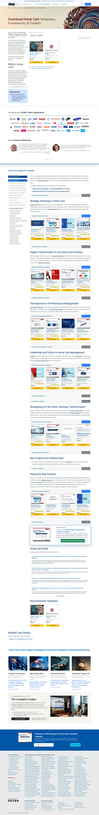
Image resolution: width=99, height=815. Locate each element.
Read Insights (86, 195)
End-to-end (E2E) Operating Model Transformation (50, 380)
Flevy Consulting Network (13, 772)
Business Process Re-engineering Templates (33, 771)
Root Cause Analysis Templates (80, 763)
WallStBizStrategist (67, 439)
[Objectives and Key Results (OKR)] (37, 324)
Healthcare (24, 220)
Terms (12, 789)
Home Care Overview (14, 180)
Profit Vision (33, 57)
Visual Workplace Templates (80, 796)
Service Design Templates (79, 771)
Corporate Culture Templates (30, 784)
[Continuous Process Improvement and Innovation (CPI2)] (83, 373)
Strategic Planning (14, 238)
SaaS (36, 685)
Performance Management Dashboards (65, 776)
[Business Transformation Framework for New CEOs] (52, 429)
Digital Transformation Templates (47, 758)
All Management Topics (17, 7)
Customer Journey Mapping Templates (32, 792)
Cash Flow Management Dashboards (32, 774)
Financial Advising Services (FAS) (48, 809)
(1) (33, 35)
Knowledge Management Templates (48, 796)
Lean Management (61, 804)
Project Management (60, 683)
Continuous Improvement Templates (32, 781)
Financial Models (12, 764)
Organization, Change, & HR (30, 807)
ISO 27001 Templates (45, 778)
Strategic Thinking (14, 240)
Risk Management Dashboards (80, 761)
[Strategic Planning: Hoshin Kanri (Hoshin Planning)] (68, 223)
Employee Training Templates (47, 764)
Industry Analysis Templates (46, 784)
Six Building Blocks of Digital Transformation (67, 281)
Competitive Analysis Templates (31, 779)
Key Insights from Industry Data (16, 195)
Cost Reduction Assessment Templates (32, 789)
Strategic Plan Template (83, 229)
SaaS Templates (77, 764)
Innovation (12, 223)
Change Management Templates (31, 776)
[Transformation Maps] (83, 429)
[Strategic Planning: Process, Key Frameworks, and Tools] (37, 223)
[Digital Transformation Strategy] (37, 275)
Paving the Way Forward (14, 197)
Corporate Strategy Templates (30, 786)
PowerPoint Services (12, 774)
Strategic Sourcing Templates (80, 779)
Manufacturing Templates (63, 763)
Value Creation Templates (79, 794)
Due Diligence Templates (46, 760)
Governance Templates (45, 771)
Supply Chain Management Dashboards (82, 784)
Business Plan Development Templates (32, 768)
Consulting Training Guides (46, 807)
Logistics (53, 685)
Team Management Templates (80, 789)
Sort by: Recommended (84, 38)
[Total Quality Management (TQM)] (68, 373)
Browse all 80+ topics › (34, 689)
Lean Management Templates (64, 758)
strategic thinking (43, 180)
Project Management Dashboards (64, 794)
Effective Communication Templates (48, 761)
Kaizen (33, 378)
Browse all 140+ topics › (56, 687)
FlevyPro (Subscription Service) (14, 769)
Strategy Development (15, 243)
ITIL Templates (44, 781)
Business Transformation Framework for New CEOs (51, 437)
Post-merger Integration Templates (64, 781)
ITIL (40, 687)
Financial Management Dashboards (48, 768)
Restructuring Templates (79, 760)
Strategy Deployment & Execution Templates (82, 781)
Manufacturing (65, 680)
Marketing (10, 687)
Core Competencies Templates (31, 782)
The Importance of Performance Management (18, 187)
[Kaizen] (37, 373)
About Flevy (64, 4)
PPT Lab (49, 234)
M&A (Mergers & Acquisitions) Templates (66, 761)
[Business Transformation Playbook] (68, 429)
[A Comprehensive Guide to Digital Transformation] (83, 275)
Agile (37, 687)
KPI (9, 680)
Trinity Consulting (66, 334)
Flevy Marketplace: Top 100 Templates (15, 756)
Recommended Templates (14, 202)
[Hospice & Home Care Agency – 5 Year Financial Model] (36, 46)
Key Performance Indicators (16, 225)
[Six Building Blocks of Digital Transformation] (68, 275)
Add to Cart (36, 62)
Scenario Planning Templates (80, 769)
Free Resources (61, 802)
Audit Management (55, 682)
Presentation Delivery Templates (64, 782)
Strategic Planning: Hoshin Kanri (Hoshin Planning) (67, 231)
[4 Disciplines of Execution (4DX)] (68, 499)
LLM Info (59, 807)
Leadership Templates (62, 756)
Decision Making (75, 687)
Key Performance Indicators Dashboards (49, 792)
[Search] (27, 4)
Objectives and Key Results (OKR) (36, 330)
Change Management (14, 213)
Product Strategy (77, 802)
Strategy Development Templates (81, 782)
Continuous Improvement (15, 218)
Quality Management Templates (64, 796)
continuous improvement (42, 360)
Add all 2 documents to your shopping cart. (41, 68)
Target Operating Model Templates (81, 787)
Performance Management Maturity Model (82, 331)
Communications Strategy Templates (32, 778)
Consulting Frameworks (13, 766)
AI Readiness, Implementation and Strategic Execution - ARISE (51, 283)
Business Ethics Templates (30, 764)
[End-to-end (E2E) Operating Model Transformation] (52, 373)
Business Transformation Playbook (66, 437)
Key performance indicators (56, 309)
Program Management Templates (64, 792)
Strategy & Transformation (14, 758)
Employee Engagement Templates (48, 763)
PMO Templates (61, 774)
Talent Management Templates (80, 786)
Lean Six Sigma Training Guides (64, 805)
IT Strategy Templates (45, 779)
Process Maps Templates (63, 789)
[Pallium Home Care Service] (52, 46)
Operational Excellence (15, 230)
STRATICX (50, 509)
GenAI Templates (44, 769)
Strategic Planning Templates (80, 778)
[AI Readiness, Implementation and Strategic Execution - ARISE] (52, 275)
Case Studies (44, 804)
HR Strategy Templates (45, 774)
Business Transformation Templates (32, 773)
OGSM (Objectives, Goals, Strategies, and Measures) (52, 331)
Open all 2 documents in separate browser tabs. (43, 66)
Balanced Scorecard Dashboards (31, 763)
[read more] (83, 149)
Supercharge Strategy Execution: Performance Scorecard (68, 331)
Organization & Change (13, 763)
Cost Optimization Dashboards (31, 787)
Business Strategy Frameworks (47, 802)
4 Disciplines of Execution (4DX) (66, 505)
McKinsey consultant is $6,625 (19, 96)
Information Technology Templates (48, 786)
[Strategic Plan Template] (83, 223)
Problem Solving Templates (63, 786)
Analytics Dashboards (29, 760)
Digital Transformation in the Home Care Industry (18, 185)
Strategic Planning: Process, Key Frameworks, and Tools (37, 231)
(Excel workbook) (51, 188)
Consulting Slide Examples (46, 805)
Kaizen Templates (44, 791)
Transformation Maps (82, 435)
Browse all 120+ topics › (13, 689)
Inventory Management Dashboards (48, 789)
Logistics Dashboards (62, 760)
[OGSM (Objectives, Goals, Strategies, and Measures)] (52, 324)
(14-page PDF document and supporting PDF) (51, 191)
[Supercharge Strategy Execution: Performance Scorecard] (68, 324)
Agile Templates (28, 758)
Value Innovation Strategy (79, 807)
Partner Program (11, 786)
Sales (22, 685)
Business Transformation (15, 210)
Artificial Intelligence (34, 682)
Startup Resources (78, 805)
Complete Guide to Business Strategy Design (51, 506)
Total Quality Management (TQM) (67, 379)
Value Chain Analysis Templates (80, 792)
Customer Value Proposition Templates (32, 794)
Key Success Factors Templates (47, 794)
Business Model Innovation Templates (32, 766)
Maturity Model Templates (63, 768)
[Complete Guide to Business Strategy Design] (52, 499)
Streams (9, 771)
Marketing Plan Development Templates (66, 766)
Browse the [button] (43, 4)
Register (88, 4)
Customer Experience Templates (31, 791)
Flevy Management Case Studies (24, 639)
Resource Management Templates (81, 758)
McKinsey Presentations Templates (65, 769)
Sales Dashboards (78, 766)
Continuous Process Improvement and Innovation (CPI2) (82, 380)
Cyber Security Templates (30, 796)
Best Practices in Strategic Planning (51, 230)
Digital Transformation (15, 220)
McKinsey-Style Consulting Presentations (66, 809)
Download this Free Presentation (73, 540)
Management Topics (12, 782)
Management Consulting (29, 809)
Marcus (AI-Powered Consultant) (14, 784)
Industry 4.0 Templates (45, 782)
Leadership (12, 228)
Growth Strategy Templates (46, 773)
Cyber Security (43, 682)
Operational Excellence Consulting (70, 234)
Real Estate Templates (78, 756)
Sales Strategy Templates (79, 768)
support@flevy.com (17, 791)
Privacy (15, 789)
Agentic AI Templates (29, 756)
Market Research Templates (63, 764)
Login (82, 4)
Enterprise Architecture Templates (48, 766)
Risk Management (14, 235)
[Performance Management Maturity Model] (83, 324)
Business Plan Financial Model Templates (33, 769)
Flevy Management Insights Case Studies (18, 205)
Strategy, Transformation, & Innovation (32, 802)
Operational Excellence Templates (64, 771)
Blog (18, 789)
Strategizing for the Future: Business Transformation (18, 192)
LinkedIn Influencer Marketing (14, 787)
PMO (67, 683)
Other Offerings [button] (55, 4)
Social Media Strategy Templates (80, 774)
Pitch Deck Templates (62, 779)
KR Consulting (51, 285)
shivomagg (49, 57)
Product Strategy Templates (63, 791)
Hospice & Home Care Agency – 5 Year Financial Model (35, 54)
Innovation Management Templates (48, 787)
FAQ (9, 789)
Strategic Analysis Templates (80, 776)
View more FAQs (60, 596)
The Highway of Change (83, 285)
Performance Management (16, 233)
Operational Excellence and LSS (31, 805)
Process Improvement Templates (64, 787)
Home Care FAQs (13, 200)
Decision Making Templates (46, 756)
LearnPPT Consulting (82, 232)
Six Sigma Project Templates (80, 773)
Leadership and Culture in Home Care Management (18, 190)
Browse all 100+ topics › (77, 689)
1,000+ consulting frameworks (29, 712)
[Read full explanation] (48, 563)
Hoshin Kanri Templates (46, 776)
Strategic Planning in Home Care (16, 182)
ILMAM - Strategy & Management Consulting (41, 234)
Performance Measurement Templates (65, 778)
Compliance (12, 215)
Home (9, 7)
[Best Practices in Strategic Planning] (52, 223)
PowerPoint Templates (13, 768)
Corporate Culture (83, 685)
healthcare (69, 461)
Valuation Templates (78, 791)
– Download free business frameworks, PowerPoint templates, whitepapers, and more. (49, 1)
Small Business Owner (78, 804)
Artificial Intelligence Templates (31, 761)
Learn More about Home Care (17, 86)
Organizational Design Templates (64, 773)
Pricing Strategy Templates (63, 784)
